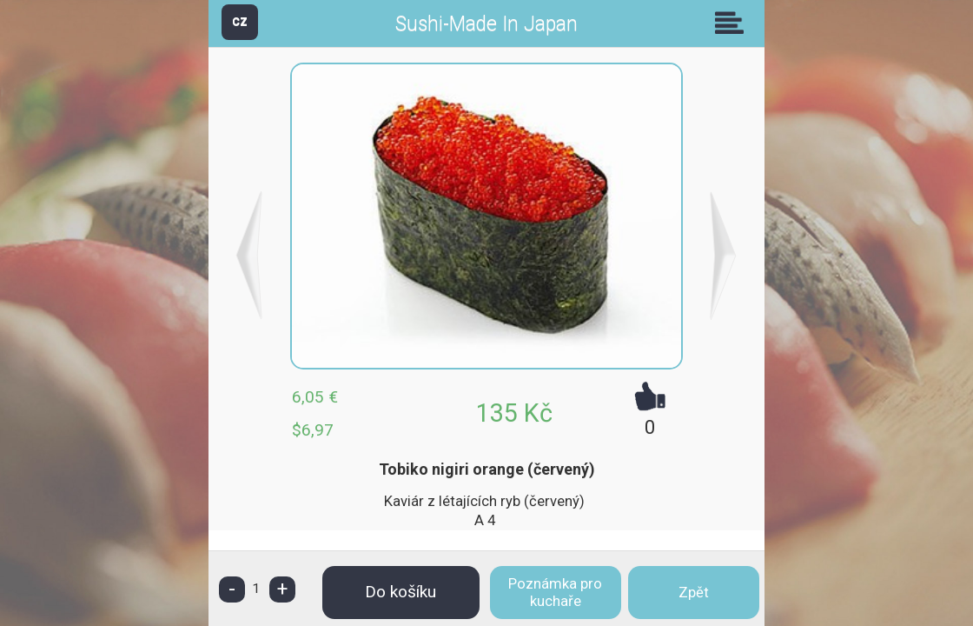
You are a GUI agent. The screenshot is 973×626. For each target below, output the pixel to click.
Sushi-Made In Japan (486, 24)
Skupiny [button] (733, 22)
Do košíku (400, 592)
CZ (240, 21)
